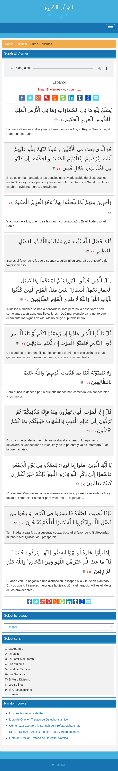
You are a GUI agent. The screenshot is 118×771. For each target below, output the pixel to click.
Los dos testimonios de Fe (26, 713)
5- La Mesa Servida (17, 669)
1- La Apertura (14, 648)
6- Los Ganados (15, 674)
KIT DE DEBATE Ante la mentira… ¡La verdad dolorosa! (44, 731)
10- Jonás (11, 695)
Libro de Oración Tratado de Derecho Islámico (38, 719)
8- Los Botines (14, 684)
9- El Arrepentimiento (18, 689)
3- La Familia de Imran (19, 659)
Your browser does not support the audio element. (59, 68)
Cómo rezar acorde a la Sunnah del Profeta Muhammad (45, 725)
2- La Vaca (12, 653)
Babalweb (60, 764)
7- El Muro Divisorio (17, 679)
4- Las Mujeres (14, 664)
